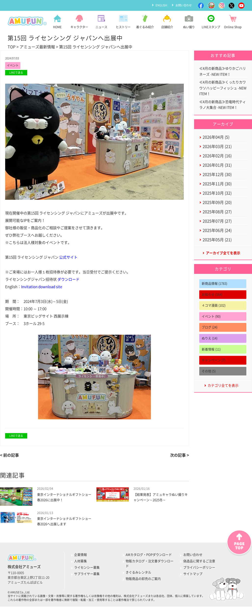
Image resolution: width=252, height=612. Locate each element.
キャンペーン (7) (213, 368)
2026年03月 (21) (217, 150)
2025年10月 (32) (217, 199)
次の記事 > (179, 455)
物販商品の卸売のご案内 (143, 580)
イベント (13, 65)
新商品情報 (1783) (214, 292)
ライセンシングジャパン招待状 (42, 279)
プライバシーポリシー (199, 569)
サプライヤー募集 (87, 575)
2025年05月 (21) (217, 248)
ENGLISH (159, 5)
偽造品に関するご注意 (199, 562)
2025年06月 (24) (217, 238)
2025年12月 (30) (217, 179)
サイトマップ (192, 575)
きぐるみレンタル (138, 573)
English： (33, 287)
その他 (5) (209, 379)
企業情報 (80, 556)
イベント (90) (211, 325)
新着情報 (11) (211, 357)
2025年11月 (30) (217, 189)
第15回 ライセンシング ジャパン (41, 257)
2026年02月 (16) (217, 160)
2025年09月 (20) (217, 209)
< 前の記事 (9, 455)
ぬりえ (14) (209, 346)
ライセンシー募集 (87, 569)
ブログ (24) (209, 335)
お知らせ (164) (212, 303)
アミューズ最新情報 (37, 47)
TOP (11, 47)
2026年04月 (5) (216, 140)
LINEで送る (16, 73)
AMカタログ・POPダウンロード (149, 556)
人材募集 (80, 562)
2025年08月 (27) (217, 218)
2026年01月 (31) (217, 170)
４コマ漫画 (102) (213, 314)
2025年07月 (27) (217, 228)
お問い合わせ (183, 5)
